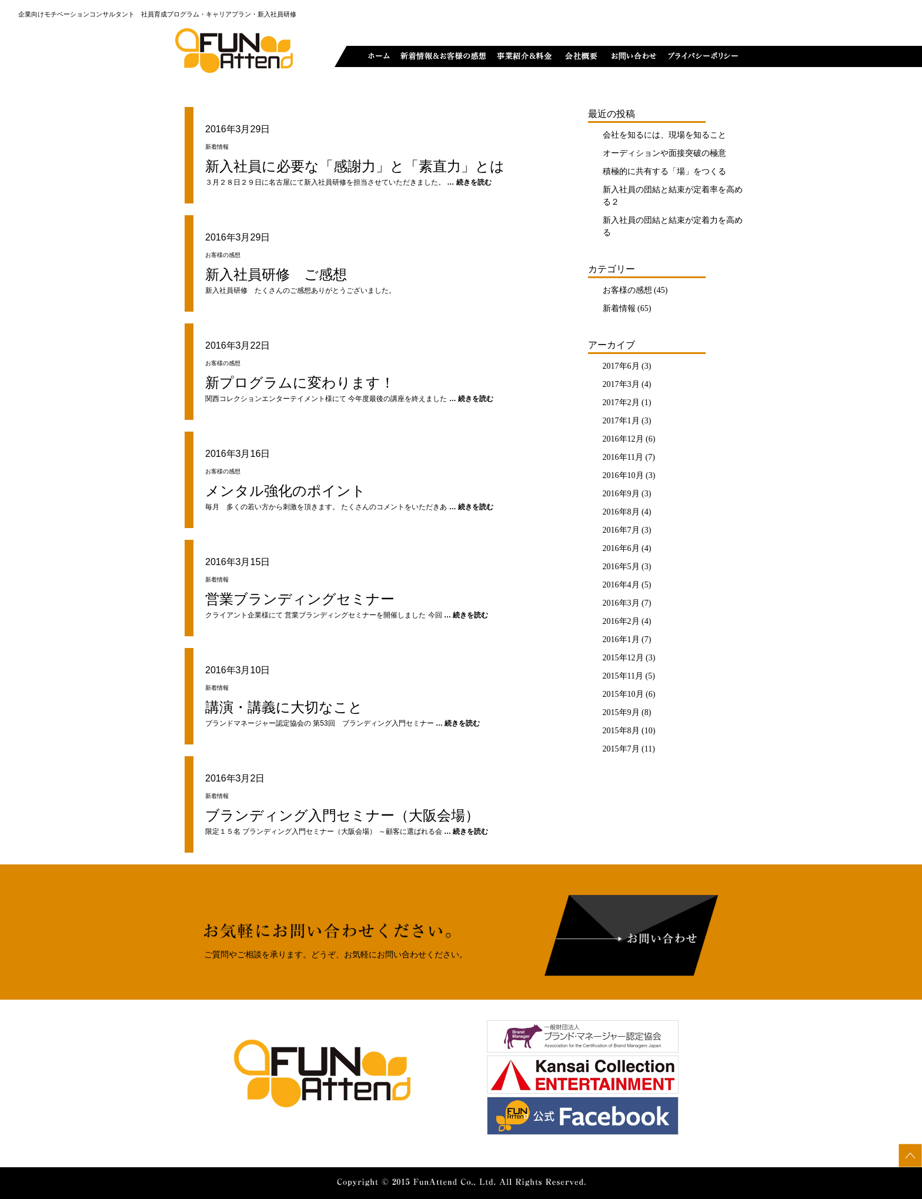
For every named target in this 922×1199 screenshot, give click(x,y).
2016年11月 (623, 457)
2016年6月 (621, 548)
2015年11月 (623, 676)
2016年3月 (621, 603)
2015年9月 (621, 712)
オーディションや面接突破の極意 (664, 153)
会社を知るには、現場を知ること (664, 135)
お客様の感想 (627, 290)
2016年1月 (621, 639)
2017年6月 (621, 366)
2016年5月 (621, 566)
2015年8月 (621, 730)
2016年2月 (621, 621)
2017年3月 (621, 384)
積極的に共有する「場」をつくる (664, 171)
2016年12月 (623, 439)
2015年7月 (621, 748)
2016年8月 (621, 511)
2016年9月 (621, 493)
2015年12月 (623, 657)
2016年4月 (621, 584)
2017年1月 (621, 420)
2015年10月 (623, 694)
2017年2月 (621, 402)
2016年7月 (621, 530)
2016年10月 (623, 475)
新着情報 (619, 308)
